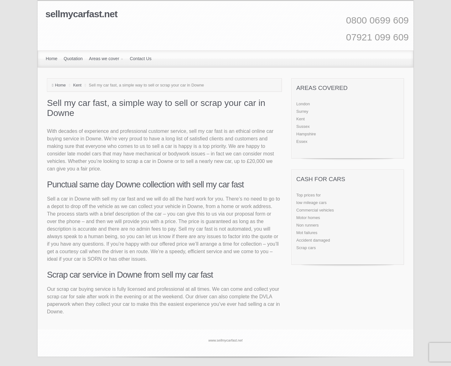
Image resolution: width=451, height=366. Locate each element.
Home (60, 85)
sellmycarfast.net (81, 14)
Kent (77, 85)
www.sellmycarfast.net (226, 340)
